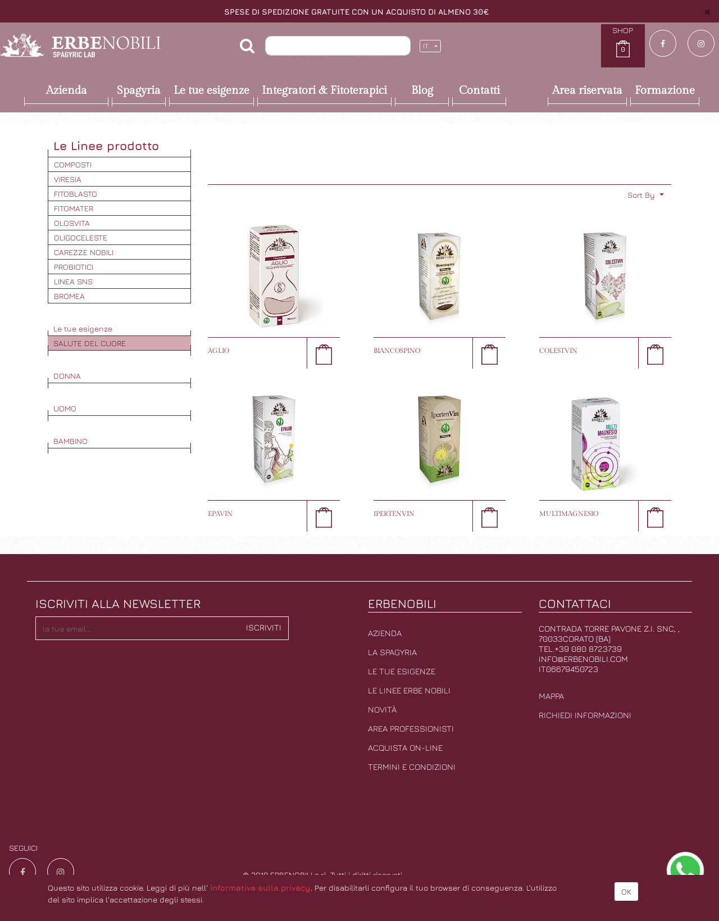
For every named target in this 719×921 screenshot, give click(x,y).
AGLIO (218, 351)
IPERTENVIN (394, 514)
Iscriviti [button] (263, 627)
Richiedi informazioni (585, 715)
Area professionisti (411, 728)
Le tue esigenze (401, 671)
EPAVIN (220, 514)
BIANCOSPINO (397, 351)
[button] (645, 195)
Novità (382, 709)
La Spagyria (392, 652)
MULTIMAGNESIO (568, 514)
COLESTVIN (558, 351)
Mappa (551, 696)
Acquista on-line (405, 747)
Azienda (385, 633)
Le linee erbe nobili (409, 690)
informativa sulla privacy (260, 887)
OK (626, 891)
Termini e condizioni (412, 767)
